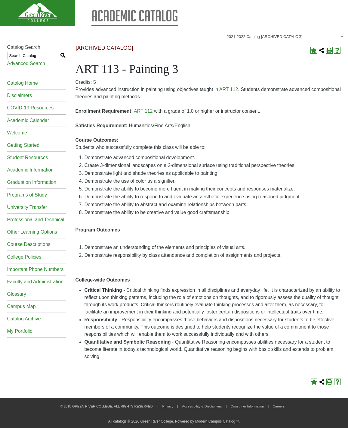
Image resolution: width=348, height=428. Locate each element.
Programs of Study (27, 194)
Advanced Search (26, 63)
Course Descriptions (29, 244)
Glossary (16, 294)
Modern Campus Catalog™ (217, 421)
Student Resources (27, 157)
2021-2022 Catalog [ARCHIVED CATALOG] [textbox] (265, 36)
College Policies (24, 257)
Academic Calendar (28, 120)
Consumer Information (247, 406)
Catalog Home (22, 83)
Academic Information (30, 169)
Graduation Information (32, 182)
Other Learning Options (32, 231)
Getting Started (23, 145)
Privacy (167, 406)
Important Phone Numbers (35, 269)
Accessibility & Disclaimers (202, 406)
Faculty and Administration (35, 281)
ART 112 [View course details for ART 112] (228, 89)
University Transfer (27, 207)
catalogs (120, 421)
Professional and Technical (35, 219)
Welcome (17, 132)
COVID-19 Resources (30, 107)
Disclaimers (19, 95)
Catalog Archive (24, 318)
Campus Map (21, 306)
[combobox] (285, 36)
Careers (279, 406)
